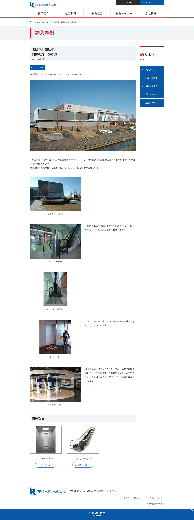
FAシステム (150, 69)
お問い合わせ (152, 2)
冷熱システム (151, 86)
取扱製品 (97, 13)
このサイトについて (132, 498)
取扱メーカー (124, 13)
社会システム (151, 102)
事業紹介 (43, 13)
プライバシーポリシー (155, 498)
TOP (34, 22)
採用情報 (128, 2)
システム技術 (151, 77)
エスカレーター (70, 74)
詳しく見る (45, 465)
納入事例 (70, 13)
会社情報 (151, 13)
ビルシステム (37, 67)
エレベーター (50, 74)
